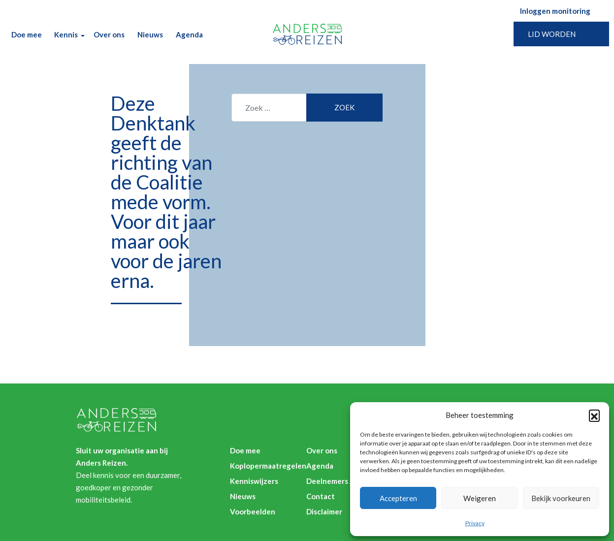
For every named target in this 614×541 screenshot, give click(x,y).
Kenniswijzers (254, 481)
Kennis (66, 34)
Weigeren (479, 498)
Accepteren (398, 498)
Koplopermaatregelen (268, 465)
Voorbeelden (252, 511)
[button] (594, 415)
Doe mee (26, 34)
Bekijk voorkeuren (560, 498)
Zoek (215, 34)
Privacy (475, 523)
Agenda (189, 34)
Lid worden (552, 34)
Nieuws (150, 34)
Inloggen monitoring (555, 10)
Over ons (109, 34)
